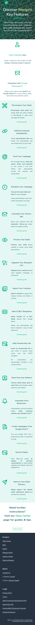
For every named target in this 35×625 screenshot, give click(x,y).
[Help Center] (17, 528)
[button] (2, 2)
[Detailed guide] (21, 121)
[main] (17, 13)
